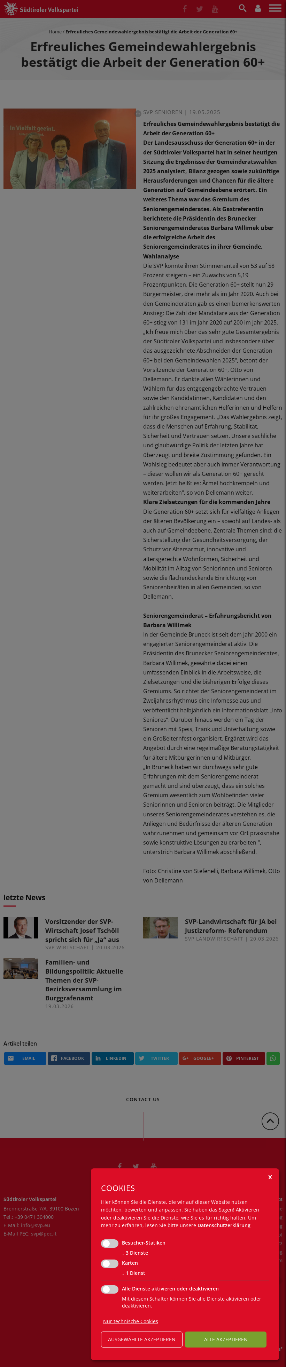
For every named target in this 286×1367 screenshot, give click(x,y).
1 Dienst (133, 1273)
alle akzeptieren (226, 1339)
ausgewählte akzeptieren (142, 1339)
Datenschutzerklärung (224, 1225)
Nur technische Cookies (130, 1321)
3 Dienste (135, 1252)
